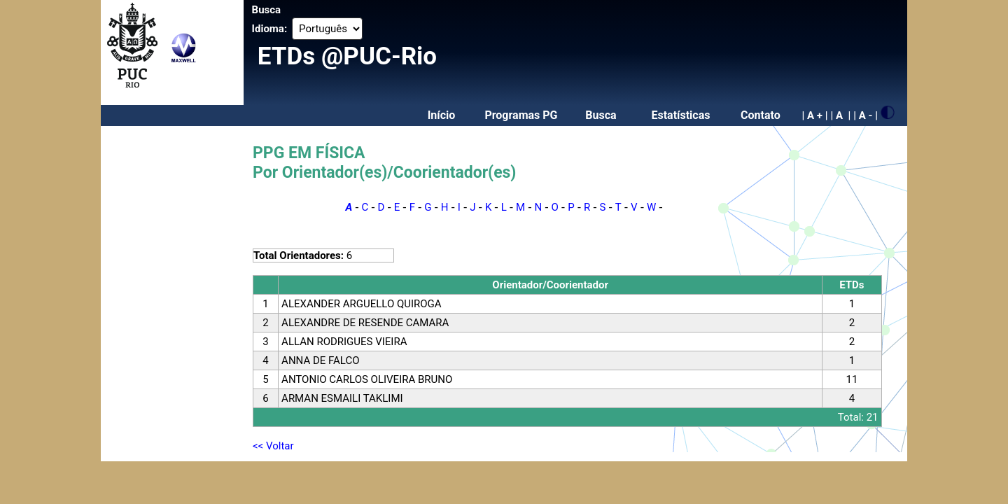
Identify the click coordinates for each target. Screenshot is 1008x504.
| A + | (814, 115)
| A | (840, 115)
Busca (266, 10)
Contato (760, 115)
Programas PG (520, 115)
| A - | (865, 115)
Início (442, 115)
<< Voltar (273, 446)
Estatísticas (680, 115)
